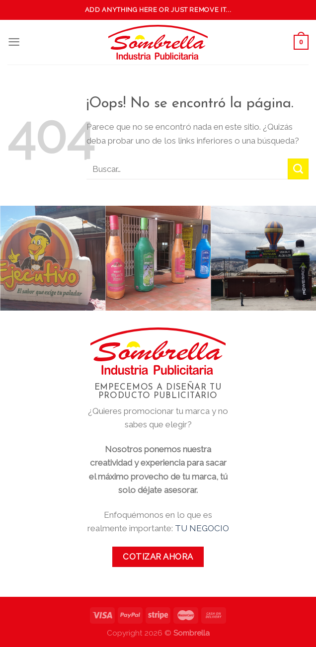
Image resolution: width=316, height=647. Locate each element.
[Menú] (13, 42)
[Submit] (298, 169)
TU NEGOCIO (202, 528)
